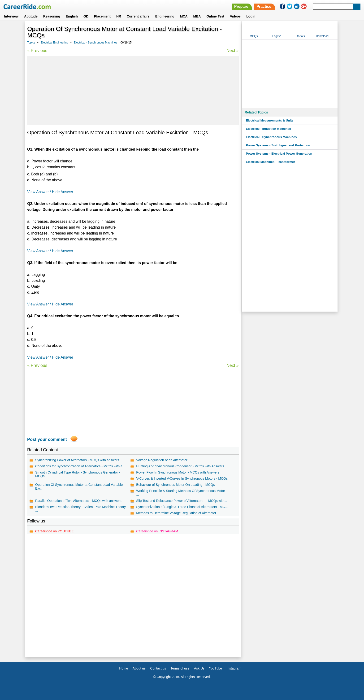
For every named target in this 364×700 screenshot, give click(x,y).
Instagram (233, 668)
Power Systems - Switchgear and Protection (278, 145)
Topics (31, 42)
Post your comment (47, 439)
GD (85, 16)
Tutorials (299, 36)
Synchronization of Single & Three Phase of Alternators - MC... (182, 507)
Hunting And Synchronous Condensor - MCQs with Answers (180, 466)
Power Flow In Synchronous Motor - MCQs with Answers (177, 472)
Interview (11, 16)
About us (139, 668)
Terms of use (179, 668)
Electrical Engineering (54, 42)
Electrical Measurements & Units (270, 120)
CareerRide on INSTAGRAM (157, 531)
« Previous (37, 50)
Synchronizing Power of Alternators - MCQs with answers (77, 460)
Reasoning (51, 16)
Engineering (164, 16)
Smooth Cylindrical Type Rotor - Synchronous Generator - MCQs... (77, 474)
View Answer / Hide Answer (50, 192)
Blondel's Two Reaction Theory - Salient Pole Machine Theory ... (80, 509)
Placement (102, 16)
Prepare (241, 6)
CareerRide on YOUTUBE (54, 531)
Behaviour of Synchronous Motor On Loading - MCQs (175, 485)
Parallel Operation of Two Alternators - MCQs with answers (78, 501)
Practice (263, 6)
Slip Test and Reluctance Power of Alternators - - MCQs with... (181, 501)
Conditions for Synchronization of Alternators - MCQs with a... (80, 466)
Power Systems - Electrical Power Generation (279, 153)
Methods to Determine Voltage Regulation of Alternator (176, 513)
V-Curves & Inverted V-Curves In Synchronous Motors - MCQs (182, 478)
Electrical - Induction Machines (268, 128)
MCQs (254, 36)
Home (123, 668)
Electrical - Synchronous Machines (95, 42)
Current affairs (138, 16)
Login (250, 16)
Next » (232, 50)
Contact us (158, 668)
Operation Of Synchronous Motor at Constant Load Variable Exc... (79, 486)
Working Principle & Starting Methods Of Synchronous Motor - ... (181, 492)
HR (118, 16)
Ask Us (199, 668)
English (72, 16)
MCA (184, 16)
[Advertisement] (133, 90)
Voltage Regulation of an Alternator (161, 460)
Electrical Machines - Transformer (270, 162)
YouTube (215, 668)
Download (322, 36)
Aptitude (31, 16)
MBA (197, 16)
